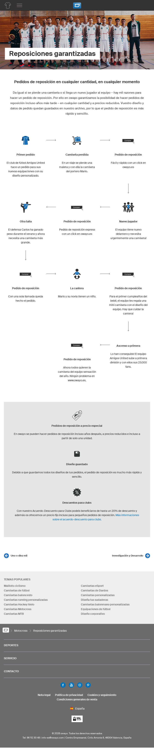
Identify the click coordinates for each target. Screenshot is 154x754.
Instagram (80, 685)
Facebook (63, 685)
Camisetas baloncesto (18, 595)
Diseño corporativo (93, 613)
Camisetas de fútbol (17, 590)
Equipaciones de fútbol (95, 609)
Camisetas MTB (14, 613)
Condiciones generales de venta (77, 699)
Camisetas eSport (92, 585)
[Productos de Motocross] (8, 5)
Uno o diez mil (19, 555)
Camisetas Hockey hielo (19, 604)
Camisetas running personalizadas (26, 599)
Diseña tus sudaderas (94, 599)
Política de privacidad (69, 695)
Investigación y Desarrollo (127, 555)
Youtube (71, 685)
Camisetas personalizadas (98, 595)
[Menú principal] (19, 5)
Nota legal (44, 695)
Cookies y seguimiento (102, 695)
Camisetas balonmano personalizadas (105, 604)
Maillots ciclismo (14, 585)
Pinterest (88, 685)
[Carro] (145, 5)
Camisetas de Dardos (94, 590)
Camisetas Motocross (17, 609)
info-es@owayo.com (53, 737)
